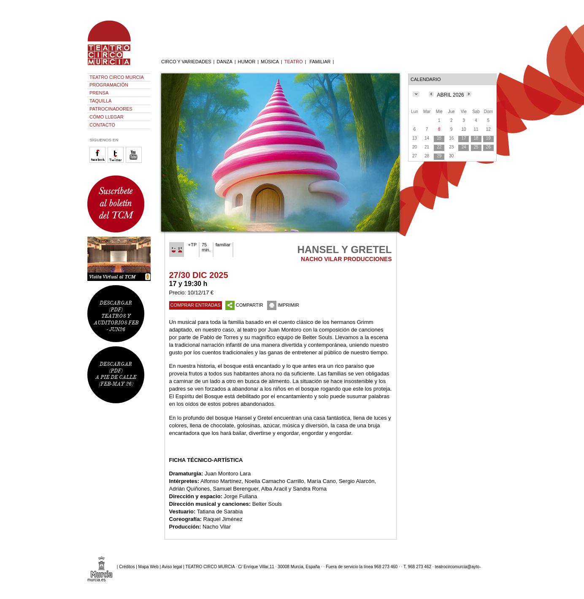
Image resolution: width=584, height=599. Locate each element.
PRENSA (98, 92)
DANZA (224, 61)
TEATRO (293, 61)
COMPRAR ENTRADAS (195, 305)
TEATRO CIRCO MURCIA (116, 77)
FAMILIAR (319, 61)
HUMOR (247, 61)
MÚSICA (270, 61)
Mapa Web (148, 566)
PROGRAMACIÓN (108, 84)
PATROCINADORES (110, 108)
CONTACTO (102, 124)
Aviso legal (172, 566)
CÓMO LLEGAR (106, 116)
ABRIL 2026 (450, 95)
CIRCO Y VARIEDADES (186, 61)
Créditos (127, 566)
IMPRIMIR (283, 305)
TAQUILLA (100, 100)
